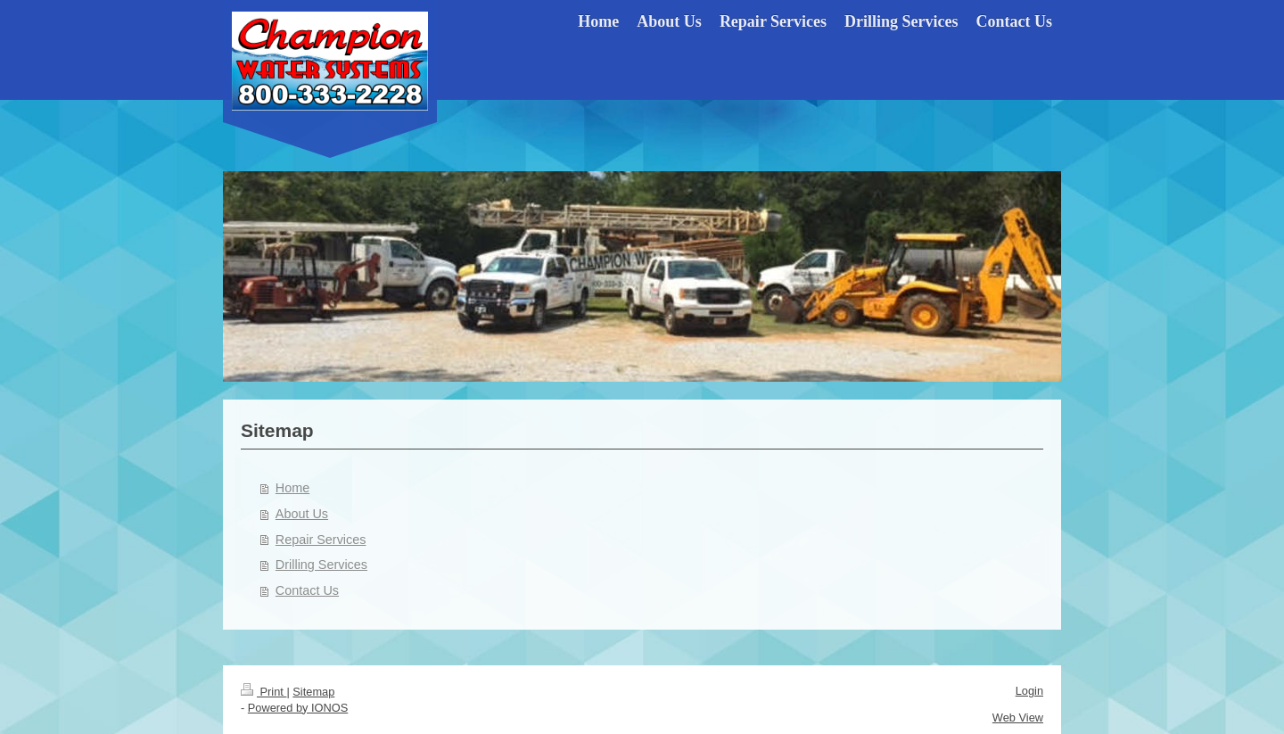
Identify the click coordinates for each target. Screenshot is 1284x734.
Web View (1017, 717)
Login (1029, 690)
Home (292, 488)
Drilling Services (321, 564)
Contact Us (307, 590)
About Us (302, 514)
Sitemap (313, 691)
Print (263, 691)
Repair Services (321, 539)
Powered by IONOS (298, 707)
